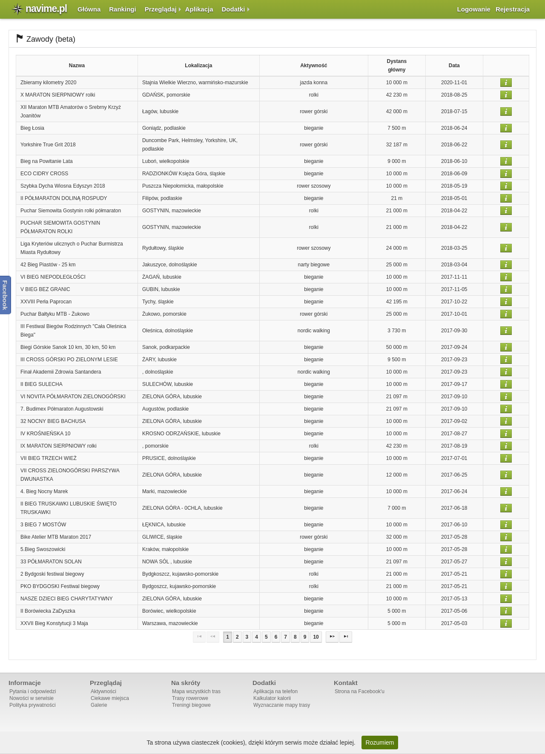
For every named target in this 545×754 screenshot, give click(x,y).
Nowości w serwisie (31, 698)
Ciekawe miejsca (110, 698)
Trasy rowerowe (190, 698)
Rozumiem (380, 742)
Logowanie (473, 9)
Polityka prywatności (32, 705)
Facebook (5, 295)
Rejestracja (513, 9)
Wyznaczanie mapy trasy (281, 705)
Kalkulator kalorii (272, 698)
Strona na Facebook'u (359, 691)
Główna (88, 9)
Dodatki (233, 9)
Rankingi (122, 9)
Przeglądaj (161, 9)
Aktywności (103, 691)
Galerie (99, 705)
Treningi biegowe (191, 705)
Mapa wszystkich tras (196, 691)
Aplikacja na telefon (275, 691)
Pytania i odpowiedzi (32, 691)
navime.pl (46, 8)
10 (315, 637)
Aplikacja (199, 9)
